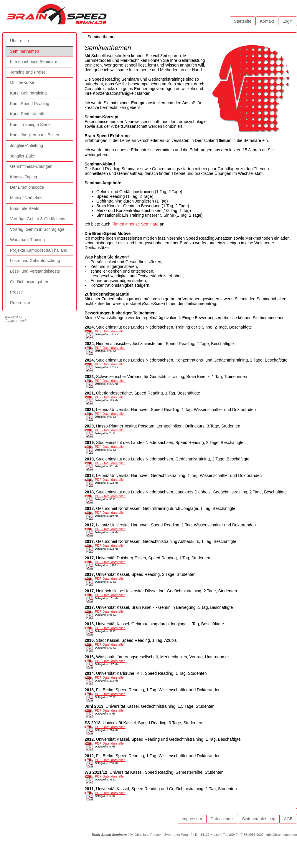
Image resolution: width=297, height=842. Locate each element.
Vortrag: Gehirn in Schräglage (37, 229)
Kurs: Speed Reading (29, 103)
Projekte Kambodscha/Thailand (38, 250)
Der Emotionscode (27, 187)
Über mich (19, 40)
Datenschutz (222, 818)
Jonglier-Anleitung (26, 145)
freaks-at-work (16, 320)
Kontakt (267, 21)
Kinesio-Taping (23, 177)
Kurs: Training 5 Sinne (30, 124)
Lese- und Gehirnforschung (35, 260)
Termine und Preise (28, 72)
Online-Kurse (22, 82)
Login (288, 21)
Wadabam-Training (27, 239)
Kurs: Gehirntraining (28, 93)
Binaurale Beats (24, 208)
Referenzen (20, 302)
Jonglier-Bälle (22, 156)
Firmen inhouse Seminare (33, 61)
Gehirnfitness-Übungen (31, 166)
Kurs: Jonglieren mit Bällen (34, 134)
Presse (16, 292)
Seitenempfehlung (258, 818)
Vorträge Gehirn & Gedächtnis (37, 218)
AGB (288, 818)
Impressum (192, 818)
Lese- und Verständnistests (35, 271)
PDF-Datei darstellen (110, 331)
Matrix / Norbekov (26, 197)
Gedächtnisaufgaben (29, 281)
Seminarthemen (24, 51)
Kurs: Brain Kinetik (27, 114)
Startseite (242, 21)
